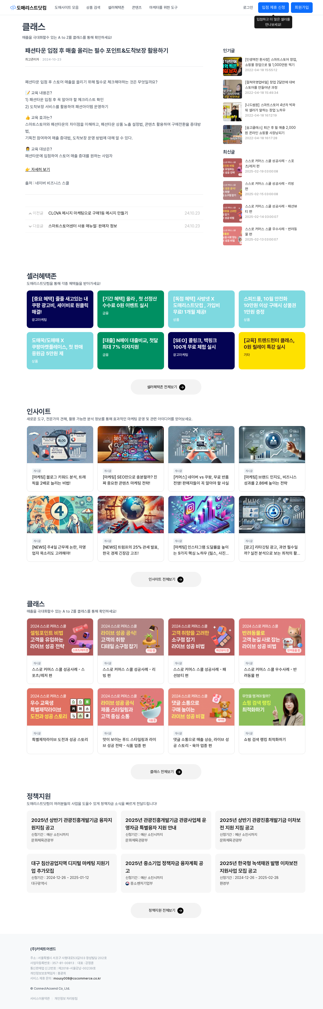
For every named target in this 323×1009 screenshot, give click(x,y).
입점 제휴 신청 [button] (273, 7)
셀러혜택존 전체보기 (166, 387)
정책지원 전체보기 (166, 911)
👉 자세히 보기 (37, 169)
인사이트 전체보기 (166, 580)
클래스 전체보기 (166, 772)
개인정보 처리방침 (66, 998)
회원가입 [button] (302, 7)
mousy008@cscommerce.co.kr (77, 978)
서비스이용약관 (40, 998)
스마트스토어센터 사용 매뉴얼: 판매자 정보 (82, 226)
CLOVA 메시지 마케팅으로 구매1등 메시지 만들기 (88, 213)
